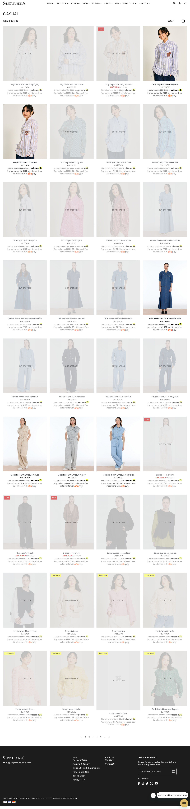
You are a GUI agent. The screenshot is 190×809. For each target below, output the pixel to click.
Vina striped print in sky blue (25, 240)
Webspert (73, 801)
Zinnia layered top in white (25, 633)
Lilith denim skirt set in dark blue (71, 318)
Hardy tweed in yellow (72, 712)
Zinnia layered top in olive (165, 555)
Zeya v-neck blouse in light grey (25, 84)
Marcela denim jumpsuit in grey (71, 477)
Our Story (109, 765)
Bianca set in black (25, 555)
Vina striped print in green (72, 162)
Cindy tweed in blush (118, 716)
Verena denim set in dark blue (71, 399)
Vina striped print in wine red (118, 240)
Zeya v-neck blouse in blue (71, 84)
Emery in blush (118, 633)
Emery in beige (71, 633)
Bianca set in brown (71, 555)
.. (104, 739)
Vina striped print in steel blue (164, 162)
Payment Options (80, 765)
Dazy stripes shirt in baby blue (165, 84)
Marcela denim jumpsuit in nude (25, 477)
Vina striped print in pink (72, 240)
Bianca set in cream (165, 477)
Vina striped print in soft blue (118, 162)
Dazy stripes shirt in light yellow (118, 84)
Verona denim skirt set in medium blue (25, 320)
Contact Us (110, 769)
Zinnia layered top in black (118, 555)
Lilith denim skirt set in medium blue (165, 318)
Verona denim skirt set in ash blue (165, 240)
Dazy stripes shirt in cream (25, 162)
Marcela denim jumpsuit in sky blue (118, 477)
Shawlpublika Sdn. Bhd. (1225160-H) (30, 801)
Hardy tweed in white (165, 633)
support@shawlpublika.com (17, 765)
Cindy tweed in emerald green (165, 712)
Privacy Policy (79, 784)
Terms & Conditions (81, 776)
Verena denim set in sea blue (118, 399)
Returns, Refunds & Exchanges (86, 773)
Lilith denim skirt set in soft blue (118, 318)
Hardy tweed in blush (25, 712)
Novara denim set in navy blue (165, 399)
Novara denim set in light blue (25, 399)
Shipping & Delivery (81, 769)
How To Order (79, 780)
